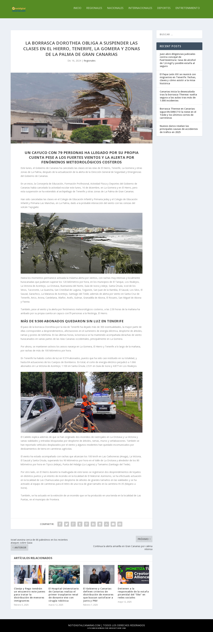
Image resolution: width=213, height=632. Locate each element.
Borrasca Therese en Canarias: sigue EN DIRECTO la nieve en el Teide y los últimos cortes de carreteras (178, 110)
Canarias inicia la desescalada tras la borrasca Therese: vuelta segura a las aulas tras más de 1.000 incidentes (178, 93)
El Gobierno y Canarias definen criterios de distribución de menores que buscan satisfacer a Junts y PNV (98, 591)
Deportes (164, 10)
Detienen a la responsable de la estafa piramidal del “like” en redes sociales (133, 590)
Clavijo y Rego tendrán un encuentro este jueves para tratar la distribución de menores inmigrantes (29, 591)
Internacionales (140, 10)
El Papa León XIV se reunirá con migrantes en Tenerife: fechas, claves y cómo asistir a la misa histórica (178, 76)
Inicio (77, 10)
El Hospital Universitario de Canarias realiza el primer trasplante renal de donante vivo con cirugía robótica (64, 591)
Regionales (94, 10)
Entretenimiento (188, 10)
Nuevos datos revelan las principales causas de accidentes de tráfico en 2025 (179, 125)
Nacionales (115, 10)
